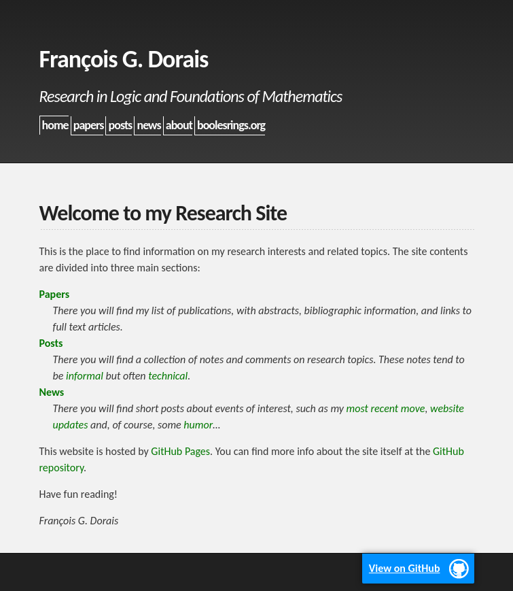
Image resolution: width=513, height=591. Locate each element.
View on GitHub (404, 568)
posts (120, 125)
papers (88, 125)
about (179, 125)
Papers (54, 294)
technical (168, 375)
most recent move (386, 408)
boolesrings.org (231, 125)
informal (84, 375)
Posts (51, 343)
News (52, 392)
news (148, 125)
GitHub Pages (180, 451)
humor (198, 424)
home (55, 125)
